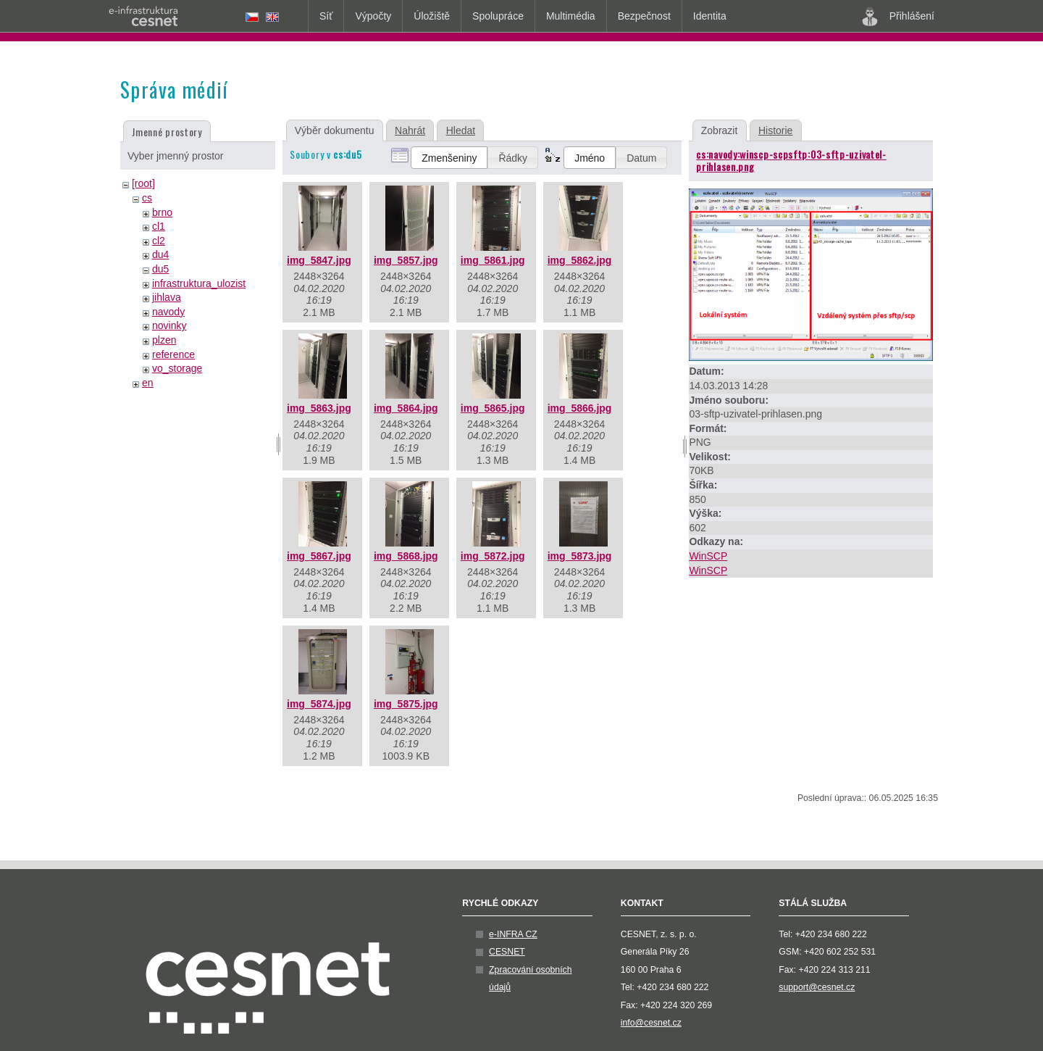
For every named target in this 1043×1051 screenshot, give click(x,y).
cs (147, 198)
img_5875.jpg (406, 704)
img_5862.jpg (580, 260)
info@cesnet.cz (651, 1023)
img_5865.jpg (493, 408)
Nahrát (410, 130)
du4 (160, 254)
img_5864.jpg (406, 408)
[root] (143, 183)
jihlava (166, 297)
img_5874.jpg (319, 704)
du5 (160, 269)
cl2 (158, 240)
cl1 (158, 226)
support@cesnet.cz (817, 987)
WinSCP (708, 556)
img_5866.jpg (580, 408)
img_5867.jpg (319, 556)
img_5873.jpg (580, 556)
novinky (169, 325)
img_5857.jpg (406, 260)
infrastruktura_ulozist (199, 283)
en (148, 383)
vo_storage (177, 368)
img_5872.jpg (493, 556)
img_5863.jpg (319, 408)
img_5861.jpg (493, 260)
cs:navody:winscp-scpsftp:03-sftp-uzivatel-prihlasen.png (791, 160)
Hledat (460, 130)
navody (168, 311)
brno (162, 212)
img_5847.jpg (319, 260)
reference (173, 354)
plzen (164, 340)
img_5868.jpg (406, 556)
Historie (775, 130)
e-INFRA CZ (513, 934)
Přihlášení (898, 16)
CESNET (507, 952)
